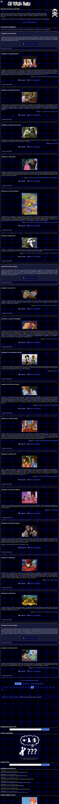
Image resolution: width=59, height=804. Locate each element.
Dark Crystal (55, 143)
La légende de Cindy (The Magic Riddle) (48, 405)
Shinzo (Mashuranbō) (52, 579)
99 (53, 687)
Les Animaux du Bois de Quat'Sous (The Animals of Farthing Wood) (41, 253)
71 (38, 687)
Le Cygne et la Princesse (52, 339)
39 (10, 687)
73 (44, 687)
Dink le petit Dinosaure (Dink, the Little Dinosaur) (46, 667)
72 (41, 687)
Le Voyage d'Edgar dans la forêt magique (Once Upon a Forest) (42, 222)
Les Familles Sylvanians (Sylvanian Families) (47, 76)
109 (2, 689)
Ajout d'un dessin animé (12, 771)
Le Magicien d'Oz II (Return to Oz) (49, 111)
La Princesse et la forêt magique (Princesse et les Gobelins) (43, 177)
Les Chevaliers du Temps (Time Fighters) (48, 476)
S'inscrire (45, 764)
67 (26, 687)
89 (50, 687)
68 (29, 687)
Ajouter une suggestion (29, 43)
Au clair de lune (54, 509)
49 (13, 687)
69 (32, 687)
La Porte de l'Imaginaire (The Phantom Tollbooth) (46, 440)
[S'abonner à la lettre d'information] (25, 765)
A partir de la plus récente (37, 683)
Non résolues (25, 683)
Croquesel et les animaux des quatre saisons (47, 612)
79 (47, 687)
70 (35, 687)
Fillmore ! (55, 371)
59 (17, 687)
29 (7, 687)
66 (23, 687)
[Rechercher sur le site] (25, 729)
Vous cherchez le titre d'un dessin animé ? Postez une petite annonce (29, 747)
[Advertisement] (29, 714)
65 (20, 687)
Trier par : (18, 683)
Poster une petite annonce (29, 22)
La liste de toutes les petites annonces (29, 680)
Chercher (45, 729)
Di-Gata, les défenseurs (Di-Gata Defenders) (47, 305)
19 (4, 687)
